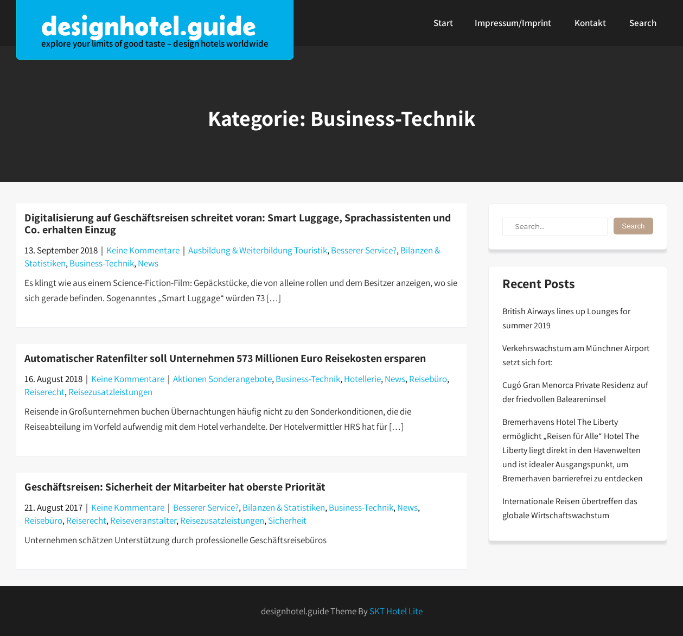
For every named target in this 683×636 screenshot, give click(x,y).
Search (642, 23)
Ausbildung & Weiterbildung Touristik (257, 250)
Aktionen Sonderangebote (222, 379)
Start (443, 23)
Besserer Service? (364, 250)
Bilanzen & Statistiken (283, 507)
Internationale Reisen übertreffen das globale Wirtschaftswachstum (569, 508)
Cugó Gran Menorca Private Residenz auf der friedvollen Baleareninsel (575, 392)
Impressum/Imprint (513, 23)
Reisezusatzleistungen (110, 392)
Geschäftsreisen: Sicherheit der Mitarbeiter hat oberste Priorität (174, 487)
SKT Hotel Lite (396, 611)
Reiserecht (44, 392)
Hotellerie (362, 379)
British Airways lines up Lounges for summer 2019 (566, 318)
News (148, 263)
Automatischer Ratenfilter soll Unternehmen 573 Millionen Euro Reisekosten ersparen (225, 358)
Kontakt (590, 23)
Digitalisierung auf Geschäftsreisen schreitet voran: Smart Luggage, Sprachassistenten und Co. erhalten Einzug (237, 224)
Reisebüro (428, 379)
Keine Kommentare (143, 250)
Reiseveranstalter (143, 520)
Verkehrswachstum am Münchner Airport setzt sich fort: (575, 355)
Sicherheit (287, 520)
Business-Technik (101, 263)
